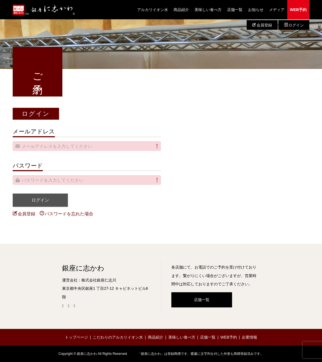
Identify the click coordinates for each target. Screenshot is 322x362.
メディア (276, 9)
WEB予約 (298, 9)
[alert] (87, 146)
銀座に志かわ (83, 268)
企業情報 (249, 337)
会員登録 (262, 25)
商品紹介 (181, 9)
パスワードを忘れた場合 (66, 213)
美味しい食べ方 (208, 9)
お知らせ (256, 9)
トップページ (76, 337)
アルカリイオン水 (152, 9)
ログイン (294, 25)
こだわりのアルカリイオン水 (118, 337)
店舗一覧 (235, 9)
